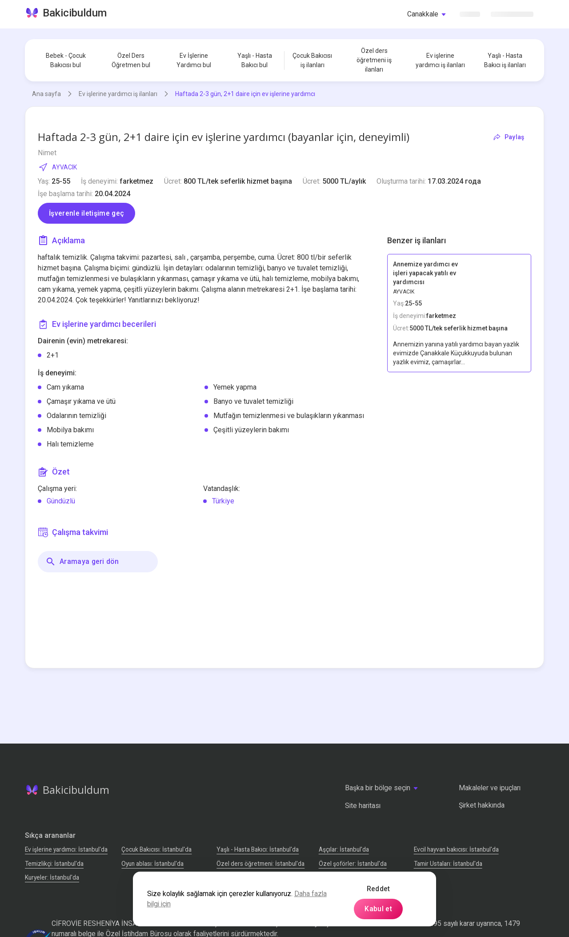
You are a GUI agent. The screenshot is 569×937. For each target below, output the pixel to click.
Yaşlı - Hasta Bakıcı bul (254, 60)
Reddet (378, 889)
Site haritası (363, 805)
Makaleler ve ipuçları (490, 788)
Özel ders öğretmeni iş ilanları (374, 60)
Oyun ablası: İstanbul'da (152, 863)
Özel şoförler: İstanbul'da (353, 863)
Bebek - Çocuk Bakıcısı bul (66, 60)
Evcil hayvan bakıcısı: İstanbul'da (456, 849)
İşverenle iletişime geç (86, 213)
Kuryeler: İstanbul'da (52, 877)
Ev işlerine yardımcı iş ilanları (440, 60)
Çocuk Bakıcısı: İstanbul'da (156, 849)
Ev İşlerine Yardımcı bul (193, 60)
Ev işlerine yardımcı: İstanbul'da (66, 849)
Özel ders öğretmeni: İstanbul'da (260, 863)
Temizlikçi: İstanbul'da (54, 863)
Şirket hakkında (482, 805)
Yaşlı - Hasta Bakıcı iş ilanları (505, 60)
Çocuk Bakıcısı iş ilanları (312, 60)
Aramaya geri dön (82, 561)
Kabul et (378, 909)
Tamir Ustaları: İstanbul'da (448, 863)
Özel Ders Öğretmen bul (131, 60)
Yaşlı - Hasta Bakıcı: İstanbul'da (257, 849)
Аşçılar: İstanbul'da (344, 849)
